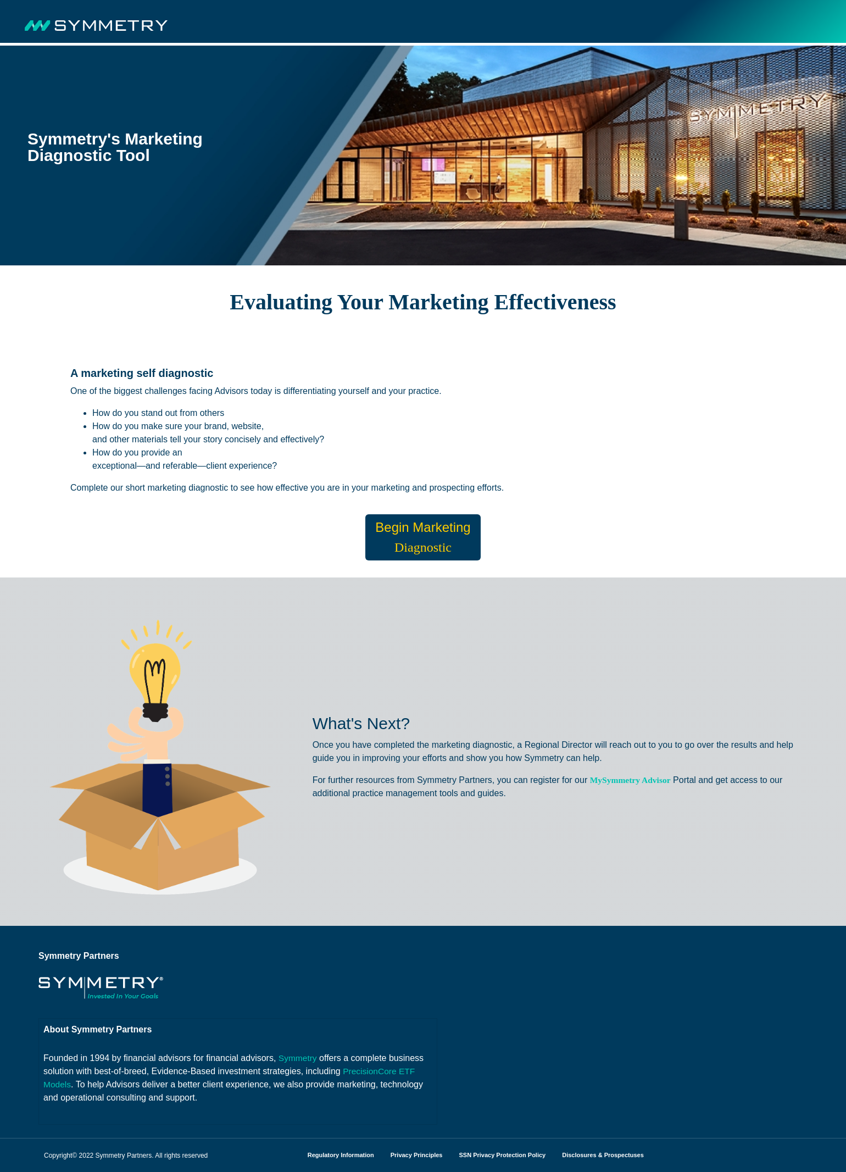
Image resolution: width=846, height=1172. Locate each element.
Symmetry (298, 1058)
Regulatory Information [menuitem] (341, 1155)
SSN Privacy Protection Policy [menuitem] (502, 1155)
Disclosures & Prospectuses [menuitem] (603, 1155)
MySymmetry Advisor (632, 780)
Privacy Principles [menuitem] (417, 1155)
